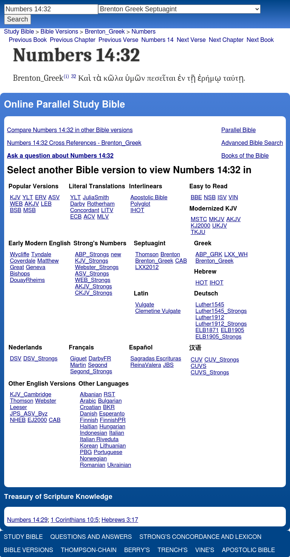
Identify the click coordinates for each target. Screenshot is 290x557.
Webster (45, 401)
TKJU (198, 232)
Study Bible (19, 32)
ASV (54, 197)
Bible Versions (59, 32)
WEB (16, 204)
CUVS (199, 366)
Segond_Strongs (91, 371)
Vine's (204, 550)
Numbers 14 (157, 40)
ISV (222, 197)
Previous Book (28, 40)
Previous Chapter (73, 40)
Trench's (172, 550)
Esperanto (112, 414)
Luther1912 (210, 317)
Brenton (170, 254)
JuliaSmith (96, 197)
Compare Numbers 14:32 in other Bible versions (70, 130)
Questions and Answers (91, 537)
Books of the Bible (245, 156)
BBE (196, 197)
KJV (15, 197)
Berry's (137, 550)
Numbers (143, 32)
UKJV (219, 226)
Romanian (92, 465)
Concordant (84, 210)
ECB (76, 217)
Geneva (35, 267)
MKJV (216, 219)
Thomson (147, 254)
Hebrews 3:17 (120, 520)
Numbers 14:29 (27, 520)
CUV (197, 360)
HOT (202, 283)
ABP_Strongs (92, 254)
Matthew (48, 261)
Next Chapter (226, 40)
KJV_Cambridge (30, 394)
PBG (86, 452)
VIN (233, 197)
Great (17, 267)
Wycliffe (19, 254)
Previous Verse (118, 40)
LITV (107, 210)
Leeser (18, 407)
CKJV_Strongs (93, 293)
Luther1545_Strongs (221, 311)
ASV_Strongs (92, 274)
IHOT (137, 210)
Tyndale (41, 254)
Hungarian (112, 426)
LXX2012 (147, 267)
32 (73, 76)
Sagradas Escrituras (155, 359)
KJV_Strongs (91, 261)
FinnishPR (113, 420)
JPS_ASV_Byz (29, 414)
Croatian (90, 407)
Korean (89, 446)
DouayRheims (27, 280)
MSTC (199, 219)
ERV (40, 197)
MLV (103, 217)
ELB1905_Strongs (219, 337)
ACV (89, 217)
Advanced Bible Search (252, 143)
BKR (109, 407)
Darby (77, 204)
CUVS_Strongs (210, 372)
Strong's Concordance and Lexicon (200, 537)
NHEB (18, 420)
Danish (88, 414)
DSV (16, 359)
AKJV (32, 204)
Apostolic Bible (248, 550)
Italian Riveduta (99, 439)
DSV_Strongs (40, 359)
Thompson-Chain (89, 550)
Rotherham (100, 204)
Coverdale (22, 261)
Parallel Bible (238, 130)
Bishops (20, 274)
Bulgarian (110, 401)
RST (110, 394)
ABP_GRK (209, 254)
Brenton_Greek (105, 32)
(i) (66, 76)
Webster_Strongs (97, 267)
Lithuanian (113, 446)
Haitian (89, 426)
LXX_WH (236, 254)
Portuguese (108, 452)
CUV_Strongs (221, 360)
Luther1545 (210, 305)
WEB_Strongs (92, 280)
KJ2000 (200, 226)
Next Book (260, 40)
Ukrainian (119, 465)
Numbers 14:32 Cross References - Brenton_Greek (74, 143)
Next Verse (191, 40)
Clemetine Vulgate (157, 311)
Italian (116, 433)
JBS (168, 365)
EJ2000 (37, 420)
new (116, 254)
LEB (46, 204)
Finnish (89, 420)
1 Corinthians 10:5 (75, 520)
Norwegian (93, 459)
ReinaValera (145, 365)
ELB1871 (207, 330)
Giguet (78, 359)
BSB (15, 210)
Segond (97, 365)
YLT (27, 197)
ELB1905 (232, 330)
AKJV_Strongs (93, 286)
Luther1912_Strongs (221, 324)
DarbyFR (100, 359)
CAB (181, 261)
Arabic (88, 401)
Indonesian (94, 433)
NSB (210, 197)
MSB (29, 210)
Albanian (91, 394)
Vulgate (144, 305)
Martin (78, 365)
